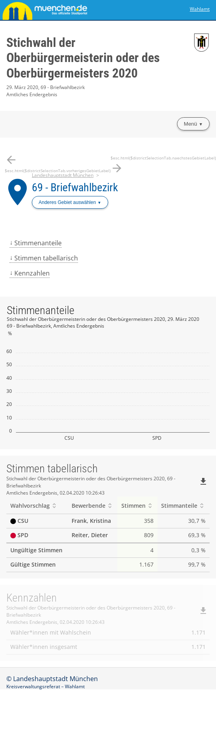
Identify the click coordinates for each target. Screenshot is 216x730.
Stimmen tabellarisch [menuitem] (46, 258)
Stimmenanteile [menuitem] (38, 243)
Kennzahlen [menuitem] (32, 273)
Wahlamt (200, 9)
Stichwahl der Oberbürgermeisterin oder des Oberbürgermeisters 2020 (83, 58)
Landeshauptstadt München (62, 175)
